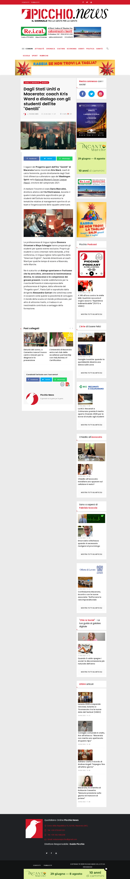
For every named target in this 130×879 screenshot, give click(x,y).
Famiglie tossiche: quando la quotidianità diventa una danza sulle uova (91, 362)
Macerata (45, 82)
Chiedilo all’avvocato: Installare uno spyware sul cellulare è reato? (90, 482)
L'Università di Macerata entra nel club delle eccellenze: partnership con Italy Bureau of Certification (61, 355)
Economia (71, 48)
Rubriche (44, 55)
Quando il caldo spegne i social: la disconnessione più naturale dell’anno (91, 661)
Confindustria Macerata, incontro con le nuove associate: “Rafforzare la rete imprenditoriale (89, 596)
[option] (35, 348)
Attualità (39, 48)
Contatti (25, 2)
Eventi (81, 48)
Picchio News (47, 394)
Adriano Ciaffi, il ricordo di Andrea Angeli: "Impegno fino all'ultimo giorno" (91, 764)
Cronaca (50, 48)
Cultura (61, 48)
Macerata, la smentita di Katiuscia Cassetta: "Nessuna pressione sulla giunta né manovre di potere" (89, 793)
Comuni (27, 48)
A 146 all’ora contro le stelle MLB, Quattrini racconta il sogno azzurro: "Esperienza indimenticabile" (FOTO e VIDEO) (91, 300)
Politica (90, 48)
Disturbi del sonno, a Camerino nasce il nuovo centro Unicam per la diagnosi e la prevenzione (35, 355)
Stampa (64, 114)
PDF (70, 114)
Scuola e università (32, 82)
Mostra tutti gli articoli (91, 314)
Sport (35, 55)
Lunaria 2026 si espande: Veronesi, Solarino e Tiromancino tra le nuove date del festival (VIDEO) (89, 708)
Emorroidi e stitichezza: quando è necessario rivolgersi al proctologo (89, 543)
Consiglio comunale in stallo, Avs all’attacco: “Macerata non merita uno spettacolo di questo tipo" (91, 737)
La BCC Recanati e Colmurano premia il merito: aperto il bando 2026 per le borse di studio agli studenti (91, 412)
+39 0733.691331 (58, 830)
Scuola (26, 55)
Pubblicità (35, 2)
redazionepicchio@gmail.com (65, 839)
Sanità (99, 48)
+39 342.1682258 (58, 835)
